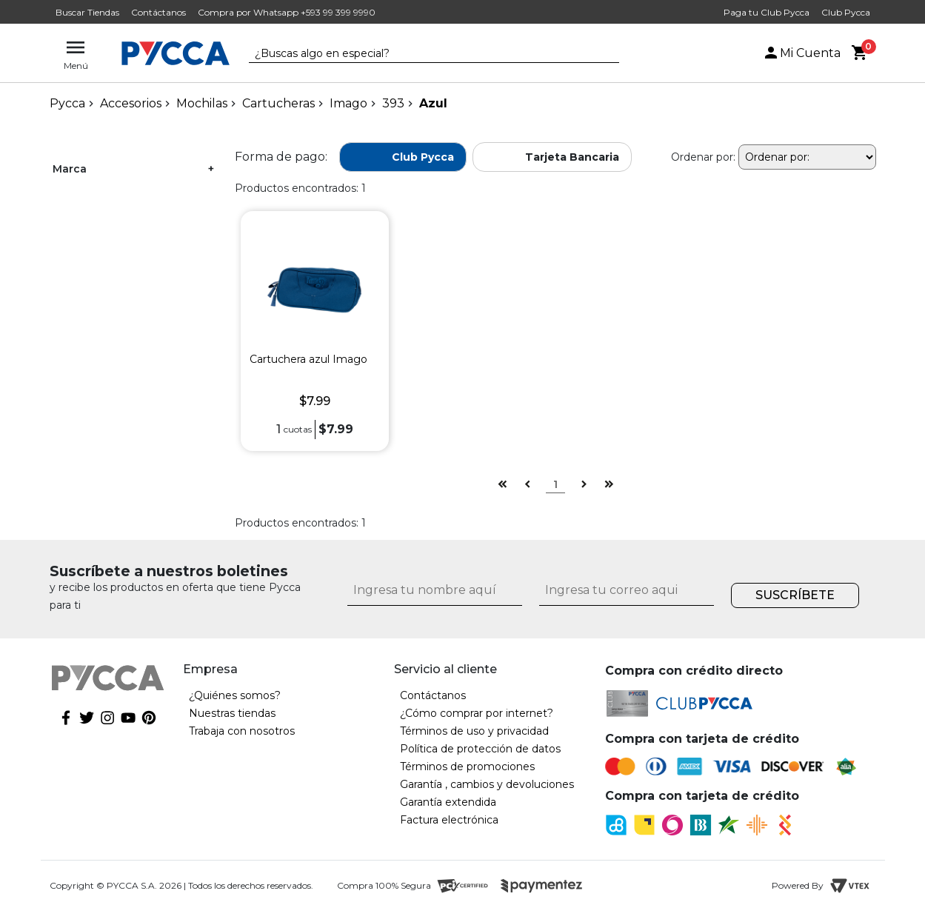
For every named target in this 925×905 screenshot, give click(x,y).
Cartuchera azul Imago (308, 359)
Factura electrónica (449, 819)
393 (393, 103)
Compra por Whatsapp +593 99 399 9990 (286, 12)
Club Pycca (845, 12)
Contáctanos (158, 12)
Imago (348, 103)
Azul (433, 103)
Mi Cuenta (801, 53)
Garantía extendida (448, 802)
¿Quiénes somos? (235, 695)
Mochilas (201, 103)
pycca (67, 103)
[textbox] (423, 54)
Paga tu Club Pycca (766, 12)
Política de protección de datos (480, 748)
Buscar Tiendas (87, 12)
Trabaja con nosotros (242, 731)
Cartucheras (278, 103)
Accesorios (130, 103)
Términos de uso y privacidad (474, 731)
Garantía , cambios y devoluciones (487, 784)
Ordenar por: (703, 157)
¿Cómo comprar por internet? (476, 713)
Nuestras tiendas (232, 713)
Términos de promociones (467, 766)
